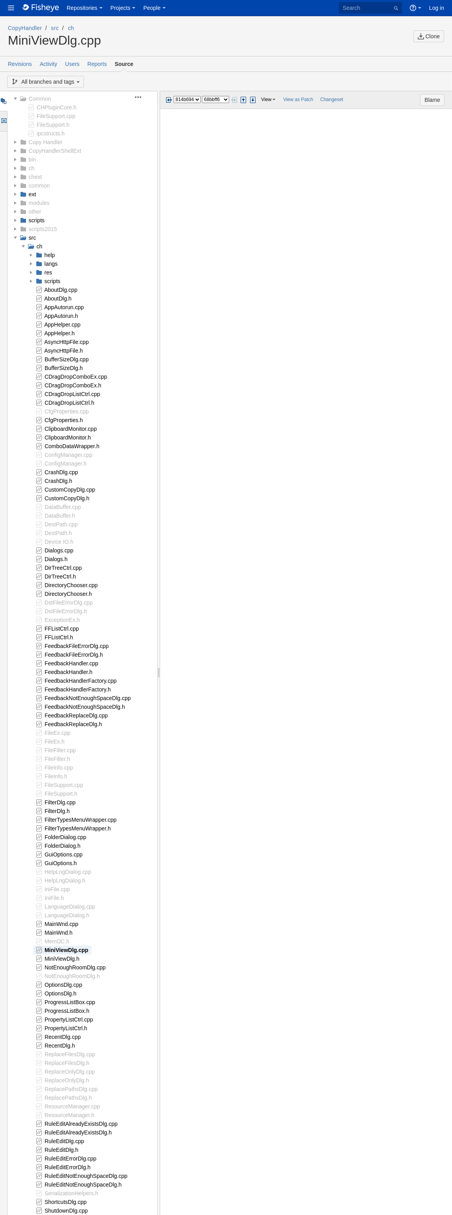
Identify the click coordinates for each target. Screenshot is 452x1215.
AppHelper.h (59, 333)
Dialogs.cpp (59, 550)
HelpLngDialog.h (65, 880)
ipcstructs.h (51, 133)
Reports (97, 64)
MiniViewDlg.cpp (66, 950)
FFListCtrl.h (59, 637)
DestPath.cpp (61, 524)
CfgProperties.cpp (67, 411)
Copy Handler (46, 142)
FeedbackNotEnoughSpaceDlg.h (85, 707)
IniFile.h (54, 898)
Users (72, 64)
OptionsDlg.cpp (63, 985)
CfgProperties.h (64, 420)
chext (35, 177)
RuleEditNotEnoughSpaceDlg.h (83, 1184)
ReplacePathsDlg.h (68, 1098)
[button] (11, 8)
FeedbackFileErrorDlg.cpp (77, 646)
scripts (37, 220)
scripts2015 (43, 229)
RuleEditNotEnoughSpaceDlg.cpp (86, 1176)
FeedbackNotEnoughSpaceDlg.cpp (88, 698)
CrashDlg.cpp (61, 472)
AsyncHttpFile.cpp (66, 342)
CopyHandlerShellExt (55, 151)
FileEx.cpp (57, 733)
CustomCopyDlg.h (67, 498)
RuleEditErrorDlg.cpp (71, 1158)
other (35, 211)
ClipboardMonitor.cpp (71, 429)
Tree (3, 101)
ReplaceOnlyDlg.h (67, 1080)
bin (32, 159)
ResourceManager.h (69, 1115)
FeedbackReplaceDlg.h (73, 724)
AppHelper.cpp (62, 324)
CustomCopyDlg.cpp (70, 489)
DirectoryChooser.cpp (71, 585)
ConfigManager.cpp (68, 455)
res (48, 272)
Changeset (331, 99)
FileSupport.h (53, 125)
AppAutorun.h (61, 316)
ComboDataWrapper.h (72, 446)
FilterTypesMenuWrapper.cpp (81, 820)
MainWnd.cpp (61, 924)
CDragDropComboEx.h (73, 385)
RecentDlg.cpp (63, 1037)
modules (39, 203)
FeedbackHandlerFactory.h (78, 689)
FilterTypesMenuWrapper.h (78, 828)
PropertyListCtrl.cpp (69, 1019)
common (39, 185)
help (50, 255)
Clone (429, 36)
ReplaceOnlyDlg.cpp (70, 1072)
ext (32, 194)
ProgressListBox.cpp (70, 1002)
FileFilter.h (57, 759)
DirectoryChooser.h (68, 594)
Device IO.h (59, 542)
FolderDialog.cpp (65, 837)
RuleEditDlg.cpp (64, 1141)
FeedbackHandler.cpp (71, 663)
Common (40, 99)
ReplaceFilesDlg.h (67, 1063)
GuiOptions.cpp (64, 854)
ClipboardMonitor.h (68, 437)
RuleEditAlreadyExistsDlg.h (78, 1132)
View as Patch (298, 99)
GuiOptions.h (61, 863)
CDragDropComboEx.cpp (76, 377)
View (266, 99)
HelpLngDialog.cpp (68, 872)
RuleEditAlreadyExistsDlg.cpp (81, 1124)
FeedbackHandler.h (68, 672)
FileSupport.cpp (56, 116)
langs (51, 264)
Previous (169, 100)
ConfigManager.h (66, 463)
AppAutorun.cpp (64, 307)
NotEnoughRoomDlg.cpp (75, 967)
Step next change (253, 100)
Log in (436, 8)
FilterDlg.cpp (60, 802)
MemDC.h (57, 941)
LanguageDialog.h (67, 915)
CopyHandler (25, 28)
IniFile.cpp (57, 889)
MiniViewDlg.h (62, 959)
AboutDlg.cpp (60, 290)
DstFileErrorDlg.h (66, 611)
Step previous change (243, 100)
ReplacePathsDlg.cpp (71, 1089)
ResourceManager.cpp (72, 1106)
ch (71, 28)
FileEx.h (55, 741)
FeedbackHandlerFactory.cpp (81, 681)
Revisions (20, 64)
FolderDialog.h (62, 846)
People (152, 8)
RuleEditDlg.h (61, 1150)
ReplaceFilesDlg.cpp (70, 1054)
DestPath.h (58, 533)
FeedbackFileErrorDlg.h (74, 655)
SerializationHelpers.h (71, 1193)
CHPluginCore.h (57, 107)
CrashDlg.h (58, 481)
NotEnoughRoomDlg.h (72, 976)
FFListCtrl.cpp (62, 628)
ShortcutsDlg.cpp (66, 1202)
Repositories (82, 8)
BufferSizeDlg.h (64, 368)
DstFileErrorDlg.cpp (69, 602)
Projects (120, 8)
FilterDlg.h (57, 811)
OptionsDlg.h (61, 993)
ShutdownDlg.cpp (66, 1210)
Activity (48, 64)
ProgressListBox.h (67, 1011)
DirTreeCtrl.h (60, 576)
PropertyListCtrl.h (66, 1028)
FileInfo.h (56, 776)
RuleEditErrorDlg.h (68, 1167)
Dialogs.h (56, 559)
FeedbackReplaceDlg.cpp (76, 715)
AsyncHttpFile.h (63, 350)
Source (124, 64)
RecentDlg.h (60, 1045)
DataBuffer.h (60, 516)
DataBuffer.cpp (63, 507)
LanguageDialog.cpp (70, 906)
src (55, 28)
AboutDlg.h (57, 298)
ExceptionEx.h (62, 620)
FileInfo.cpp (59, 767)
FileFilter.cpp (60, 750)
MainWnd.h (59, 933)
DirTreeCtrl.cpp (63, 568)
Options (3, 121)
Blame (432, 100)
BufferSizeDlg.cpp (67, 359)
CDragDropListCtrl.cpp (72, 394)
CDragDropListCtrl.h (69, 403)
